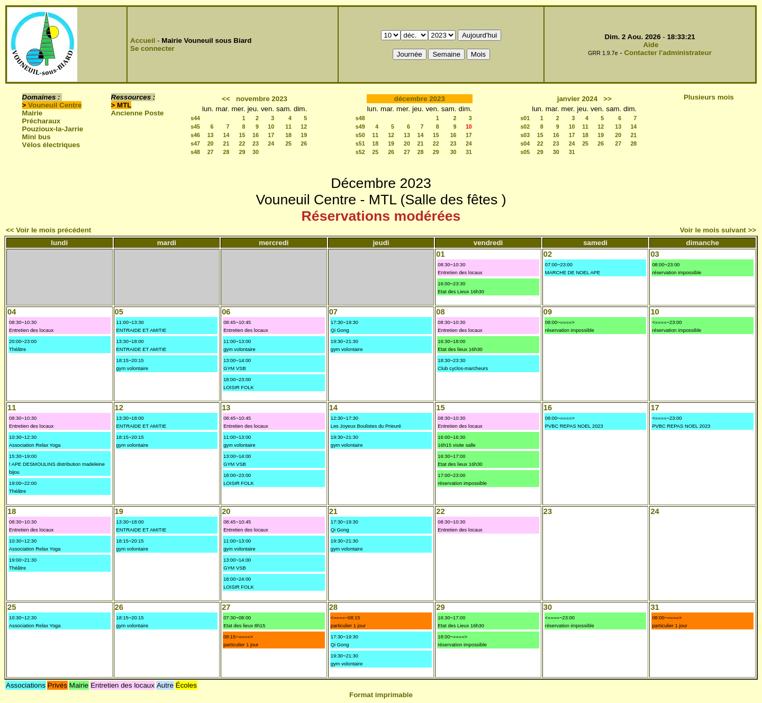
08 (440, 312)
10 (271, 126)
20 (210, 143)
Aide (650, 45)
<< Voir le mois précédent (48, 230)
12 (304, 126)
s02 (525, 126)
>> (607, 99)
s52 (360, 152)
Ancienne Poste (137, 113)
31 (469, 152)
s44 (195, 118)
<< (226, 99)
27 (210, 152)
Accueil (142, 40)
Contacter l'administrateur (667, 53)
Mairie (32, 113)
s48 (195, 152)
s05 (525, 152)
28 (226, 152)
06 (226, 312)
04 (11, 312)
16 (255, 135)
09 (547, 312)
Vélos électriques (51, 145)
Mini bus (36, 137)
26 (304, 143)
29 (242, 152)
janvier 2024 (577, 99)
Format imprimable (381, 695)
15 (242, 135)
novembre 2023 (261, 99)
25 (288, 143)
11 (288, 126)
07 (333, 312)
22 (242, 143)
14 (226, 135)
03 (654, 254)
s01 (525, 118)
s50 (360, 135)
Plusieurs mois (709, 97)
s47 (195, 143)
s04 (525, 143)
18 (288, 135)
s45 (195, 126)
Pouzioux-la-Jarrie (53, 129)
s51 (360, 143)
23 (255, 143)
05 (119, 312)
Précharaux (41, 121)
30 (255, 152)
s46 (195, 135)
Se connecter (152, 48)
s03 (525, 135)
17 (271, 135)
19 (304, 135)
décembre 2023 (419, 99)
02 (547, 254)
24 (271, 143)
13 (210, 135)
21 (226, 143)
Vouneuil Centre (54, 105)
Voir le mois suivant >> (718, 230)
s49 (360, 126)
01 (440, 254)
